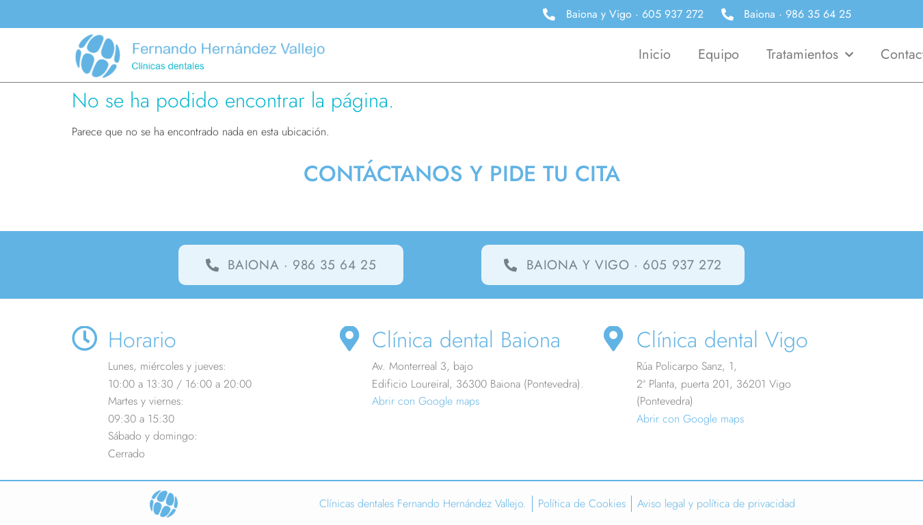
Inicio (655, 54)
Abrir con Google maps (425, 401)
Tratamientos (809, 54)
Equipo (718, 54)
